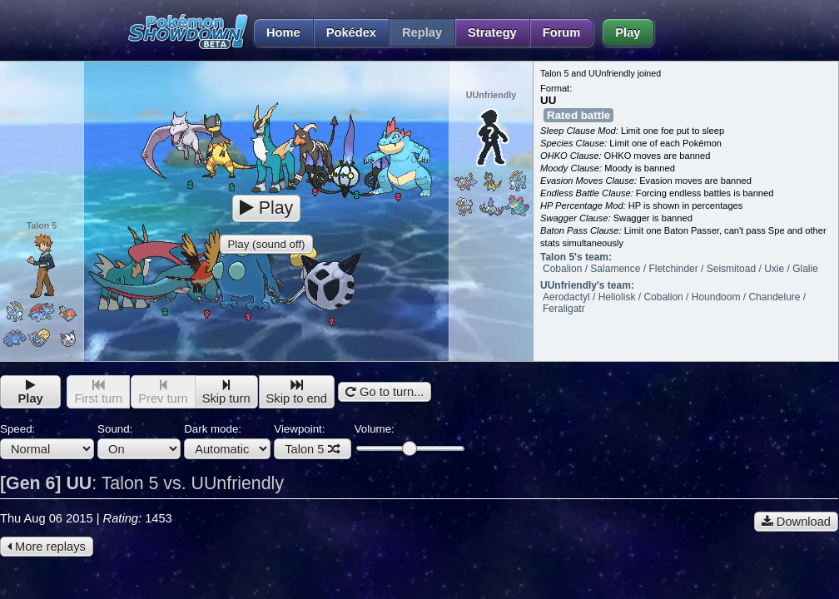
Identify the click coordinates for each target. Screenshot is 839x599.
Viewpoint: (312, 441)
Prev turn (162, 392)
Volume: (409, 439)
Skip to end (296, 392)
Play (627, 32)
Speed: (47, 441)
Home (276, 32)
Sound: (139, 441)
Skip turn (226, 392)
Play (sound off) (266, 244)
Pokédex (351, 32)
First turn (98, 392)
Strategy (492, 32)
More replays (46, 546)
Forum (562, 32)
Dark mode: (227, 441)
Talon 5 (312, 449)
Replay (422, 32)
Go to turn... (384, 392)
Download (796, 521)
